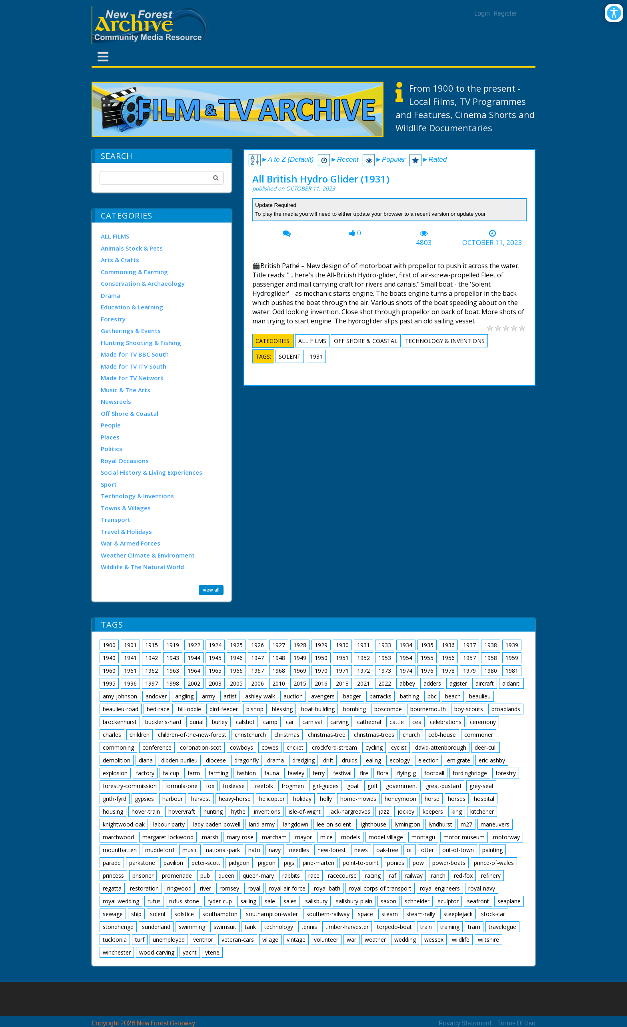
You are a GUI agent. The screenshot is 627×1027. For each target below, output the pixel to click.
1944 (194, 658)
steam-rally (420, 914)
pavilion (173, 863)
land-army (262, 824)
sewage (113, 914)
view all (211, 589)
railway (414, 875)
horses (456, 798)
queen (226, 875)
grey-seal (481, 786)
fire (364, 773)
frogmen (293, 786)
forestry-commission (130, 786)
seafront (478, 901)
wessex (433, 939)
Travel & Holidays (126, 532)
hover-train (146, 811)
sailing (248, 901)
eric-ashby (492, 760)
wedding (405, 939)
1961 (130, 670)
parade (112, 863)
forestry (505, 773)
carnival (312, 722)
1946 (236, 658)
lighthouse (372, 824)
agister (458, 683)
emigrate (458, 760)
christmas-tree (326, 734)
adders (432, 683)
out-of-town (458, 850)
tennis (309, 927)
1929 (321, 645)
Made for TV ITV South (133, 366)
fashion (246, 773)
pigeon (267, 863)
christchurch (250, 734)
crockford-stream (334, 747)
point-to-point (361, 863)
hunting (213, 811)
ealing (373, 760)
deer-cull (486, 747)
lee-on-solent (334, 824)
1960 (109, 670)
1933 (384, 645)
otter (427, 850)
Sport (109, 484)
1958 (490, 658)
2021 (363, 683)
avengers (323, 696)
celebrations (445, 722)
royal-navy (481, 888)
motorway (506, 837)
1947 (257, 658)
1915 (151, 645)
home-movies (358, 798)
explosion (115, 773)
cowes (270, 747)
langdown (295, 824)
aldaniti (511, 683)
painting (492, 850)
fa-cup (171, 773)
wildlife (460, 939)
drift (328, 760)
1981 (511, 670)
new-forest (331, 850)
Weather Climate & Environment (148, 555)
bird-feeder (224, 709)
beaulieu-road (120, 709)
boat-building (318, 709)
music (190, 850)
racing (373, 875)
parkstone (142, 863)
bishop (255, 709)
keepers (433, 811)
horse (432, 798)
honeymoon (400, 798)
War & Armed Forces (130, 543)
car (290, 722)
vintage (296, 939)
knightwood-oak (124, 824)
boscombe (388, 709)
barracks (380, 696)
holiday (302, 798)
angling (184, 696)
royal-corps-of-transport (380, 888)
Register (505, 13)
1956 (448, 658)
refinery (491, 875)
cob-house (442, 734)
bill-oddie (189, 709)
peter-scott (206, 863)
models (350, 837)
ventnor (203, 939)
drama (275, 760)
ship (136, 914)
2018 (342, 683)
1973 (384, 670)
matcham (274, 837)
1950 (321, 658)
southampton (220, 914)
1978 (448, 670)
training (449, 927)
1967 (257, 670)
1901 (130, 645)
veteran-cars (238, 939)
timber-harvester (347, 927)
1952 (363, 658)
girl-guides (325, 786)
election (428, 760)
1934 (405, 645)
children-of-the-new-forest (192, 734)
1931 (316, 356)
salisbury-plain (354, 901)
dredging (303, 760)
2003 (215, 683)
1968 (278, 670)
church (411, 734)
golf (372, 786)
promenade (177, 875)
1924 (215, 645)
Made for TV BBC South (135, 354)
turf (139, 939)
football (434, 773)
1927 (278, 645)
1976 (427, 670)
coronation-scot (201, 747)
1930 (342, 645)
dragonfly (246, 760)
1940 (109, 658)
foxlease (234, 786)
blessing (282, 709)
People (111, 425)
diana (146, 760)
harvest (200, 798)
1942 (151, 658)
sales (290, 901)
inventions (267, 811)
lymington (407, 824)
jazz (384, 811)
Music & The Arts (125, 390)
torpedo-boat (394, 927)
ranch (438, 875)
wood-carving (156, 952)
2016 (321, 683)
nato (254, 850)
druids (349, 760)
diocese (216, 760)
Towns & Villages (126, 508)
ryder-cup (220, 901)
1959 (511, 658)
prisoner (143, 875)
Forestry (113, 319)
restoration (144, 888)
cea (416, 722)
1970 (321, 670)
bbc (432, 696)
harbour (172, 798)
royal (254, 888)
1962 (151, 670)
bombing (354, 709)
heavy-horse (235, 798)
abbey (407, 683)
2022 (384, 683)
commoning (118, 747)
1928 (300, 645)
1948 (278, 658)
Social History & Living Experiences (151, 472)
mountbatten (120, 850)
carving (339, 722)
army (208, 696)
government (401, 786)
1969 (300, 670)
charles (112, 734)
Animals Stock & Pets (132, 248)
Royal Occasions (125, 461)
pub (205, 875)
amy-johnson (120, 696)
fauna (271, 773)
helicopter (272, 798)
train (426, 927)
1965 (215, 670)
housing (113, 811)
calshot (245, 722)
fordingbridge (470, 773)
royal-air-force (287, 888)
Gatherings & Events (131, 331)
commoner (478, 734)
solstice (184, 914)
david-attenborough (440, 747)
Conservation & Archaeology (143, 283)
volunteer (326, 939)
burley (220, 722)
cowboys (241, 747)
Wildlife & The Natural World (142, 567)
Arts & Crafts (120, 260)
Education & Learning (132, 307)
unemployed (169, 939)
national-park (223, 850)
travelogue (502, 927)
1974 (405, 670)
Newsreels (116, 401)
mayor (303, 837)
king (456, 811)
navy (275, 850)
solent (290, 356)
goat (353, 786)
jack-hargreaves (349, 811)
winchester (117, 952)
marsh (210, 837)
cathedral (369, 722)
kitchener (482, 811)
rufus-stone (184, 901)
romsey (229, 888)
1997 (151, 683)
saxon (388, 901)
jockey (405, 811)
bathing (409, 696)
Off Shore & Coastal (129, 413)
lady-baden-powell (216, 824)
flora (383, 773)
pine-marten (318, 863)
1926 (257, 645)
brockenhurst (120, 722)
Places (110, 437)
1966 (236, 670)
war (351, 939)
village (270, 939)
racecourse (342, 875)
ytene (212, 952)
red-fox (463, 875)
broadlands (505, 709)
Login (482, 13)
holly (326, 798)
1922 (194, 645)
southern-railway (327, 914)
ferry (319, 773)
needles (299, 850)
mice (326, 837)
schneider (417, 901)
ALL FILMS (115, 236)
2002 (194, 683)
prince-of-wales (494, 863)
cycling (374, 747)
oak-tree (387, 850)
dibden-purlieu (179, 760)
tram (474, 927)
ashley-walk (260, 696)
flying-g (406, 773)
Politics (111, 449)
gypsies (144, 798)
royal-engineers (440, 888)
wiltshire (488, 939)
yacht (190, 952)
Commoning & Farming (134, 272)
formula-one (181, 786)
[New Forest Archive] (152, 25)
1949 (300, 658)
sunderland (156, 927)
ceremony (483, 722)
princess (113, 875)
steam (389, 914)
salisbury (316, 901)
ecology (399, 760)
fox (210, 786)
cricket (295, 747)
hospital (484, 798)
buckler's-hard (163, 722)
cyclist (399, 747)
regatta (112, 888)
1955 (427, 658)
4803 (424, 242)
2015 (300, 683)
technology (278, 927)
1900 (109, 645)
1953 (384, 658)
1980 (490, 670)
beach (453, 696)
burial (197, 722)
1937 (469, 645)
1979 (469, 670)
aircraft (484, 683)
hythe (238, 811)
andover (156, 696)
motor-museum (464, 837)
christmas (287, 734)
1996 (130, 683)
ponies (395, 863)
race (313, 875)
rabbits (291, 875)
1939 (511, 645)
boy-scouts (468, 709)
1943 (172, 658)
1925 (236, 645)
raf (392, 875)
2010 (278, 683)
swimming (192, 927)
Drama (110, 295)
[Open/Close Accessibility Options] (614, 13)
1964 (194, 670)
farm (194, 773)
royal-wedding (121, 901)
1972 (363, 670)
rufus (154, 901)
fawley (296, 773)
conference (157, 747)
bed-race (158, 709)
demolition (116, 760)
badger (352, 696)
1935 (427, 645)
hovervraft (181, 811)
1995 (109, 683)
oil (410, 850)
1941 (130, 658)
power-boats (448, 863)
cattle (396, 722)
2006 (257, 683)
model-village (386, 837)
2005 (236, 683)
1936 (448, 645)
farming (218, 773)
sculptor (448, 901)
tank (250, 927)
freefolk (263, 786)
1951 (342, 658)
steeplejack (458, 914)
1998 (172, 683)
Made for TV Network (132, 378)
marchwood (118, 837)
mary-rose (240, 837)
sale (270, 901)
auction (293, 696)
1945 (215, 658)
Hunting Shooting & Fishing (141, 343)
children (140, 734)
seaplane (509, 901)
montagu (423, 837)
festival (342, 773)
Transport (115, 520)
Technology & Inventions (137, 496)
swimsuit (225, 927)
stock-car (493, 914)
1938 (490, 645)
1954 (405, 658)
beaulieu (480, 696)
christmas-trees (374, 734)
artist (230, 696)
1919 (172, 645)
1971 (342, 670)
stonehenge (118, 927)
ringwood (179, 888)
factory (145, 773)
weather (375, 939)
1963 (172, 670)
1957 (469, 658)
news (361, 850)
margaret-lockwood (168, 837)
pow (418, 863)
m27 (466, 824)
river (205, 888)
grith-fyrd (114, 798)
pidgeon (239, 863)
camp (270, 722)
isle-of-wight (305, 811)
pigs (289, 863)
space (365, 914)
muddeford (159, 850)
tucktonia (115, 939)
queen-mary (258, 875)
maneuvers (495, 824)
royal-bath (327, 888)
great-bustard (443, 786)
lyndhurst (440, 824)
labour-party (169, 824)
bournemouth (428, 709)
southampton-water (272, 914)
